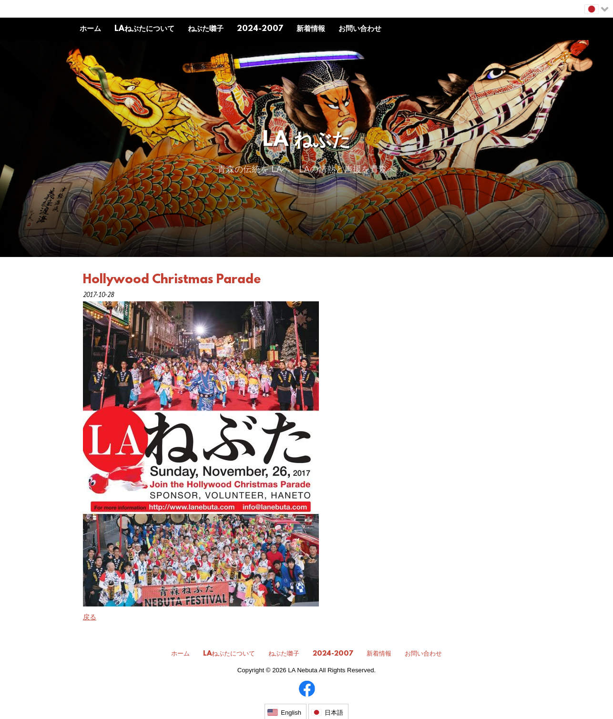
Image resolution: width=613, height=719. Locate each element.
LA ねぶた (307, 141)
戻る (89, 617)
